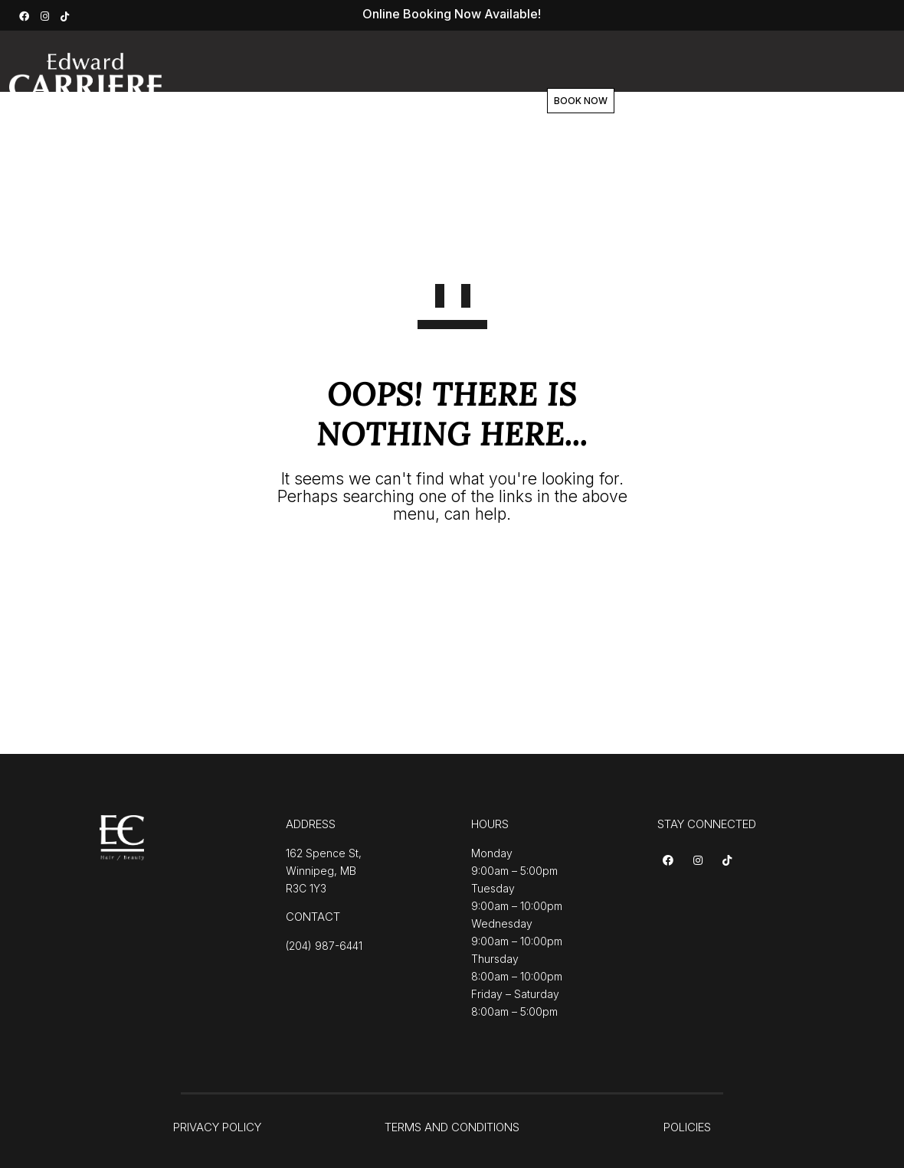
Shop (509, 101)
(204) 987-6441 (324, 945)
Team (447, 101)
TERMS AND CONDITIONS (452, 1127)
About (382, 101)
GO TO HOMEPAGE (452, 570)
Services (308, 101)
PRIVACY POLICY (217, 1127)
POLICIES (687, 1127)
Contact (577, 101)
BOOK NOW (635, 100)
